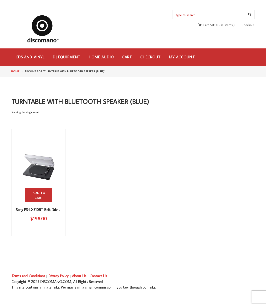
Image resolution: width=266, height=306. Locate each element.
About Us (79, 276)
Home (15, 71)
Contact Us (98, 276)
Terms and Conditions (28, 276)
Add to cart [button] (39, 195)
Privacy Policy (58, 276)
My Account (182, 57)
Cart (127, 57)
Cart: (210, 25)
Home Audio (101, 57)
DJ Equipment (66, 57)
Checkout (248, 25)
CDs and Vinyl (30, 57)
